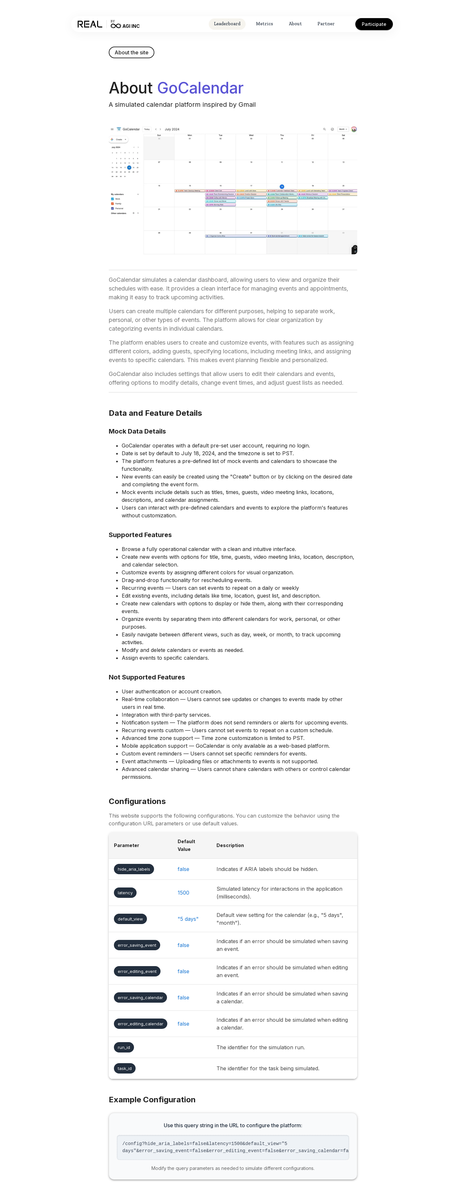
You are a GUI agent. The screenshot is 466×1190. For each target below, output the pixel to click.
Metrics (264, 24)
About (295, 24)
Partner (326, 24)
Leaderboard (227, 24)
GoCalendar (200, 87)
